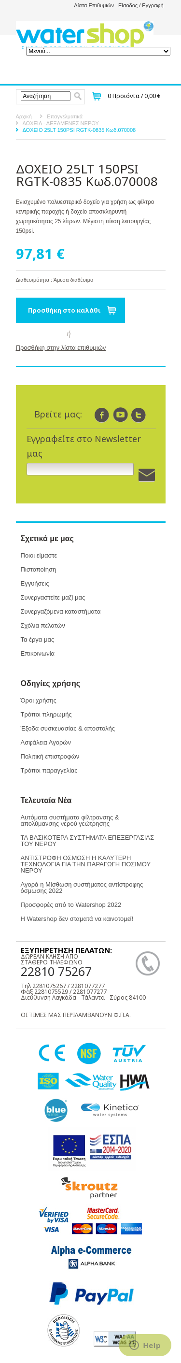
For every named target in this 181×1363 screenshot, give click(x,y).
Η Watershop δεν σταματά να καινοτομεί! (77, 918)
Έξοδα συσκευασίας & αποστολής (68, 728)
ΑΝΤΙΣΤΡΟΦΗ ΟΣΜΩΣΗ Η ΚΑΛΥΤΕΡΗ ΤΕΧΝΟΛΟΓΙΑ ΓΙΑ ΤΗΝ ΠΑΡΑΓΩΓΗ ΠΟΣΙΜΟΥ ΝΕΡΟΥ (86, 864)
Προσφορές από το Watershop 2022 (71, 904)
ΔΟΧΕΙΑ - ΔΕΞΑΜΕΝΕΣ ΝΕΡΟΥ (61, 123)
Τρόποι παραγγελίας (49, 770)
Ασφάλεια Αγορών (46, 742)
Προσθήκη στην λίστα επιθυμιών (61, 347)
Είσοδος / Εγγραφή (141, 5)
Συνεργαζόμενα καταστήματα (61, 611)
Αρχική (24, 116)
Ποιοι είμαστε (39, 555)
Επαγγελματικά (65, 116)
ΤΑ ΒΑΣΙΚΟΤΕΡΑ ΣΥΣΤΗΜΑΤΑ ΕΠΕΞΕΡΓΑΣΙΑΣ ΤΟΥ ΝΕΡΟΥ (87, 840)
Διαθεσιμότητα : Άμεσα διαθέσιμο (55, 280)
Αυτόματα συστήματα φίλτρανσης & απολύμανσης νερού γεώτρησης (70, 820)
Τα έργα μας (38, 639)
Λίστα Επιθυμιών (94, 5)
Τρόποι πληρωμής (46, 714)
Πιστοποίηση (38, 569)
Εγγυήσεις (35, 583)
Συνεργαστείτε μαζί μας (53, 597)
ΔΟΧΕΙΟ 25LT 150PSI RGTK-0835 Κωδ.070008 (79, 130)
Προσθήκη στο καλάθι (64, 310)
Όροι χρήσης (38, 700)
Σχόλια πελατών (43, 625)
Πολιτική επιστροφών (50, 756)
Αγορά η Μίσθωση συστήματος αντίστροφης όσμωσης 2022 (82, 887)
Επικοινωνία (38, 653)
